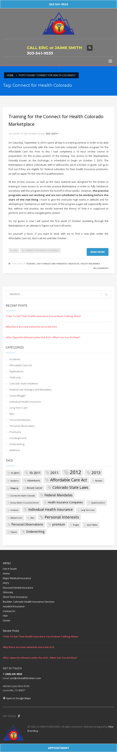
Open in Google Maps (17, 698)
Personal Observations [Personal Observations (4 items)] (27, 524)
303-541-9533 (40, 53)
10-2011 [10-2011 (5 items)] (35, 473)
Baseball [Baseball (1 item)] (98, 480)
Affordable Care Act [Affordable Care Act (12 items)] (68, 480)
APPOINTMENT (58, 748)
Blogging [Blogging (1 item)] (14, 488)
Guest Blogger (17, 395)
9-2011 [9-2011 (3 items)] (15, 473)
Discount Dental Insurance (18, 587)
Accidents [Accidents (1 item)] (14, 480)
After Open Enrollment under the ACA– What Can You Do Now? (43, 337)
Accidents (14, 359)
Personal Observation (22, 426)
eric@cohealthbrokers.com (25, 678)
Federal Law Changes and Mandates (47, 263)
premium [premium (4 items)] (58, 524)
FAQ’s (6, 583)
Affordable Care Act (20, 365)
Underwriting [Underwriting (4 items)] (35, 532)
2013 (15, 250)
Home (6, 573)
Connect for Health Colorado (42, 250)
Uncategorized (17, 438)
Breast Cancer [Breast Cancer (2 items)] (34, 488)
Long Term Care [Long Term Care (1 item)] (87, 510)
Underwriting (16, 444)
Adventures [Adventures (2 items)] (33, 480)
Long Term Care (18, 407)
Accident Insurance (14, 606)
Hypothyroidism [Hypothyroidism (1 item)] (98, 502)
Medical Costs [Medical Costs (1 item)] (16, 518)
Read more (97, 252)
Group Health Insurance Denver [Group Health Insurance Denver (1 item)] (24, 502)
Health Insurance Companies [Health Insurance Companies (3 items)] (65, 502)
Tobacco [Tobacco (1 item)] (13, 532)
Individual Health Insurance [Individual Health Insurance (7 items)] (50, 509)
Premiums (15, 432)
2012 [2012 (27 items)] (75, 472)
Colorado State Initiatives (23, 383)
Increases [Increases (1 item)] (14, 510)
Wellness (14, 450)
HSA (5, 615)
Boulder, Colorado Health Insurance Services (28, 601)
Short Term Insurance (15, 597)
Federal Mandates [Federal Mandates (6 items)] (58, 495)
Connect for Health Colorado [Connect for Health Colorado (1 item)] (22, 495)
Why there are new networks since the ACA (31, 326)
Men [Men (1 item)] (32, 518)
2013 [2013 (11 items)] (96, 472)
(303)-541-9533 (13, 674)
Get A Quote (10, 568)
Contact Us (9, 611)
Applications (16, 371)
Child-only (15, 377)
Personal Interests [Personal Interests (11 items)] (62, 517)
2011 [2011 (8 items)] (54, 472)
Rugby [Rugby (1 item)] (76, 525)
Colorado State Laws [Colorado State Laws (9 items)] (70, 487)
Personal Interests (20, 420)
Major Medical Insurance (17, 578)
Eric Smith (52, 133)
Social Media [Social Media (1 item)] (92, 525)
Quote (6, 620)
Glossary (8, 592)
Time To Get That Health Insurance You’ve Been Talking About (43, 316)
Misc (12, 413)
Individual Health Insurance (84, 263)
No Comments (100, 268)
